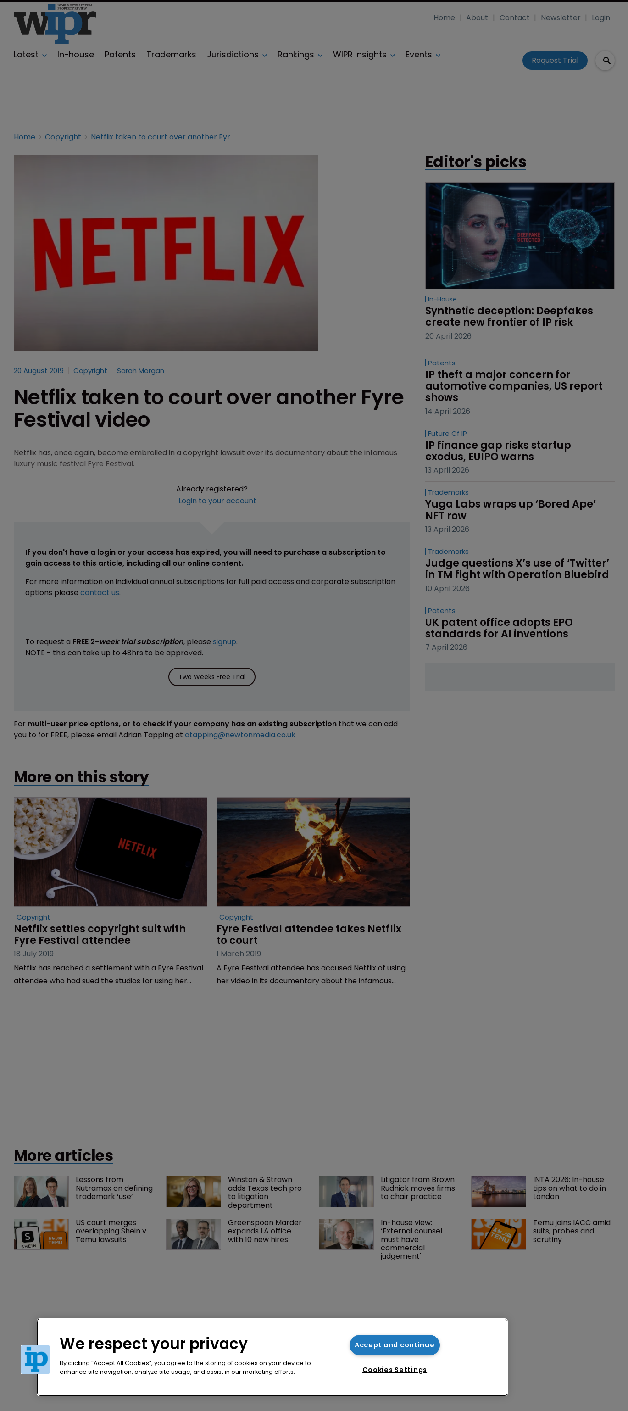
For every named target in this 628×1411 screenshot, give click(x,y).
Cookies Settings (395, 1369)
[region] (272, 1357)
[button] (35, 1359)
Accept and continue (395, 1345)
